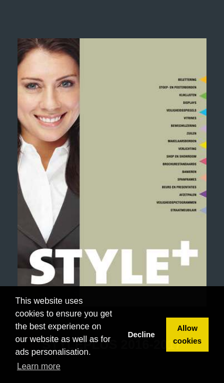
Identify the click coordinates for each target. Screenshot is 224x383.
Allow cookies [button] (187, 334)
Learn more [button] (39, 366)
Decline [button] (141, 334)
